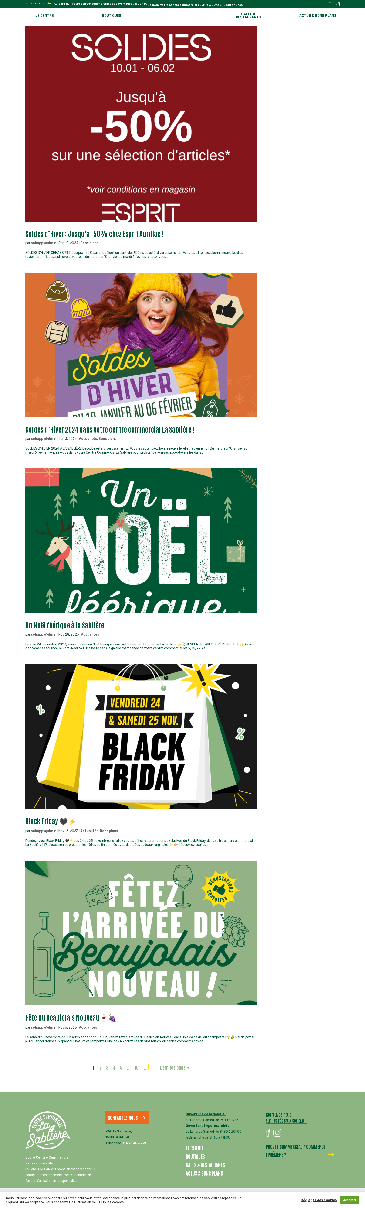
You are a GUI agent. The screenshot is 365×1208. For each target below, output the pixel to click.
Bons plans (89, 243)
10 (137, 1067)
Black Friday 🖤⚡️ (50, 820)
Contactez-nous (123, 1118)
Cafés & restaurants (248, 15)
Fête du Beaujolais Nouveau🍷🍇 (71, 1017)
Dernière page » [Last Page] (174, 1067)
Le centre (44, 16)
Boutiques (111, 16)
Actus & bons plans (317, 16)
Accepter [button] (349, 1200)
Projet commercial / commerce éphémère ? (296, 1150)
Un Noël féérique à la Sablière (64, 624)
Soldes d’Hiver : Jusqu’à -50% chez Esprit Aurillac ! (94, 233)
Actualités (88, 439)
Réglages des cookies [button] (319, 1200)
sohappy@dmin (43, 243)
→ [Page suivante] (153, 1067)
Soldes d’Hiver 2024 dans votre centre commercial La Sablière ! (110, 429)
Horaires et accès (38, 3)
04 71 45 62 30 (135, 1143)
